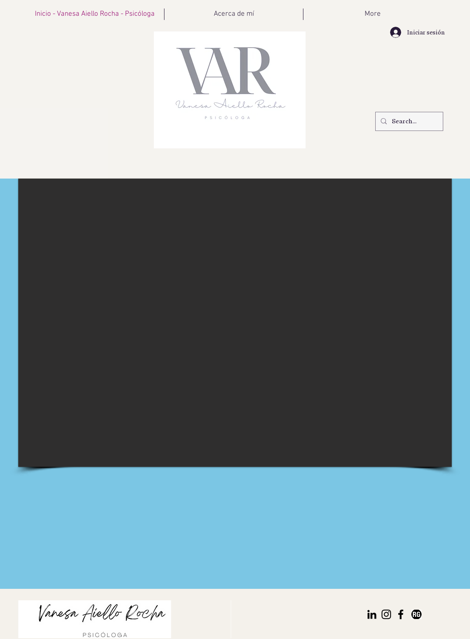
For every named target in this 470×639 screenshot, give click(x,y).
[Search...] (408, 121)
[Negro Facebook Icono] (400, 614)
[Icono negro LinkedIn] (371, 614)
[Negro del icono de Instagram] (386, 614)
